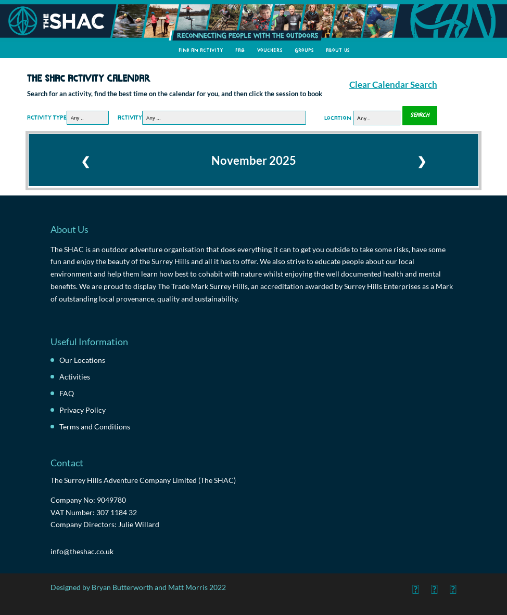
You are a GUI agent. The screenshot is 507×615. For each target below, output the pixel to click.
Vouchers (270, 50)
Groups (304, 50)
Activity (130, 116)
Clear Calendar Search (393, 84)
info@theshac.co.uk (81, 551)
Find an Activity (201, 50)
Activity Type (47, 116)
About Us (338, 50)
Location (337, 116)
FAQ (240, 50)
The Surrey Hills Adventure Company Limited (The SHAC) (143, 480)
